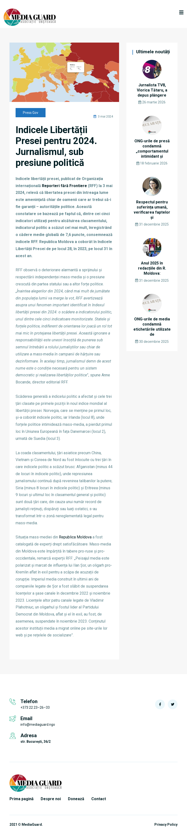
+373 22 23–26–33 (35, 707)
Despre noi (51, 799)
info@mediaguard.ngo (37, 724)
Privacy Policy (166, 824)
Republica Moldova (75, 537)
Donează (76, 799)
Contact (98, 799)
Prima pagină (21, 799)
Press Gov (30, 113)
